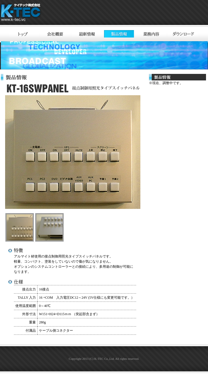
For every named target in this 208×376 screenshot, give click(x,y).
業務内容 (151, 34)
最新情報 (87, 34)
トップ (24, 34)
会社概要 (55, 34)
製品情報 (119, 34)
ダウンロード (183, 34)
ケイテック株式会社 (21, 13)
